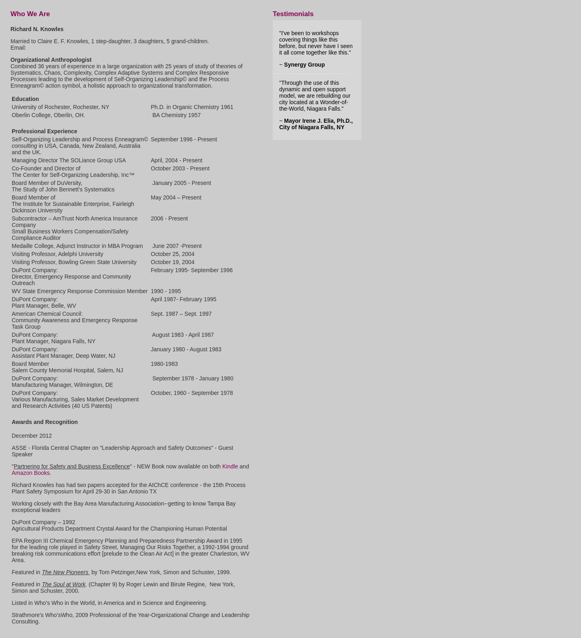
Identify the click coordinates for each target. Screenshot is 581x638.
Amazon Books (31, 473)
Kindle (230, 466)
